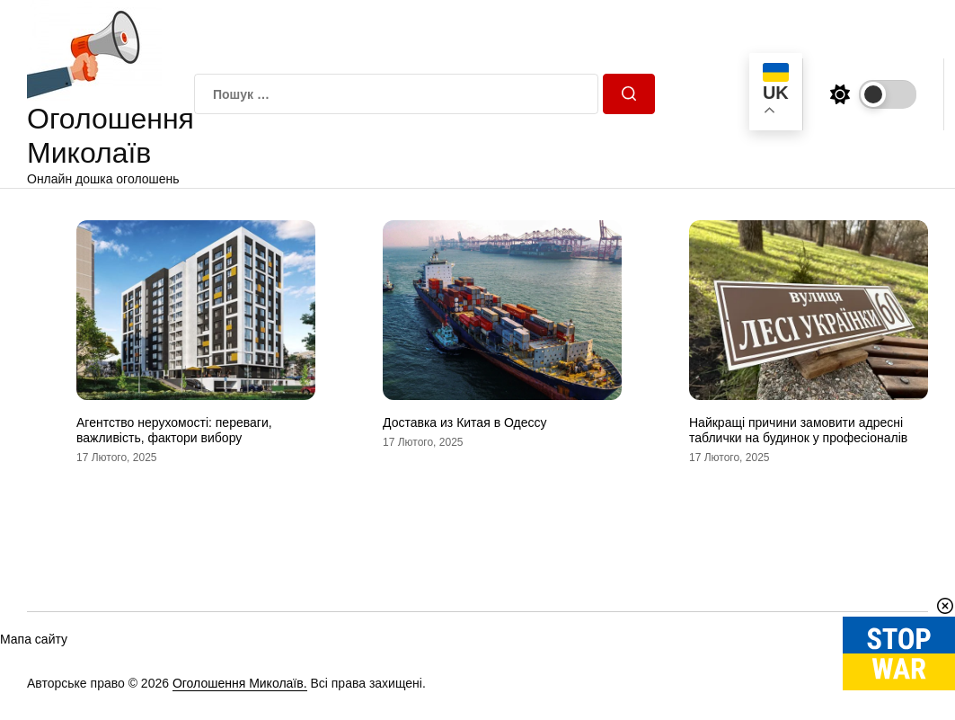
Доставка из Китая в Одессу (465, 422)
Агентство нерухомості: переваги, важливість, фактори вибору (174, 430)
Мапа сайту (33, 639)
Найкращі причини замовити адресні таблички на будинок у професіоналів (798, 430)
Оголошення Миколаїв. (239, 683)
